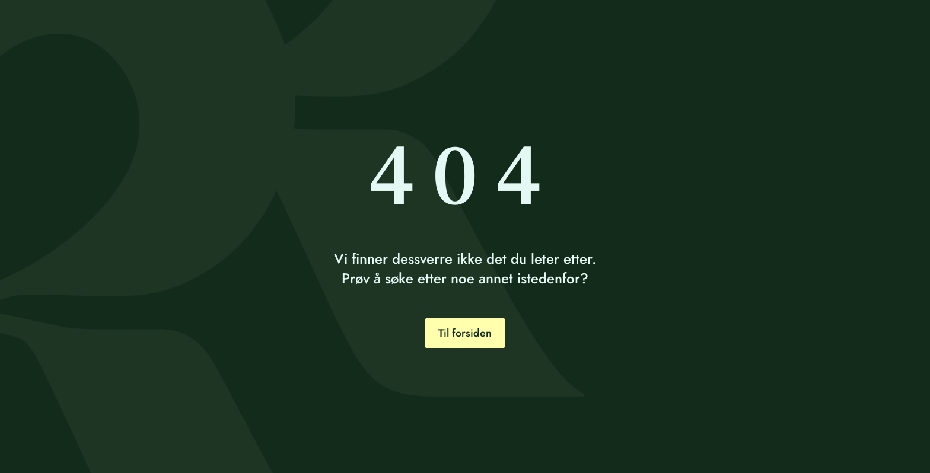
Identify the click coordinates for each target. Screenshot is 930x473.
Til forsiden (465, 333)
